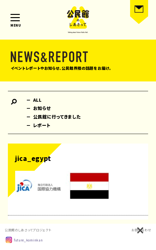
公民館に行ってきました (57, 116)
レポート (42, 125)
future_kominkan (24, 240)
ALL (37, 100)
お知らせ (42, 108)
